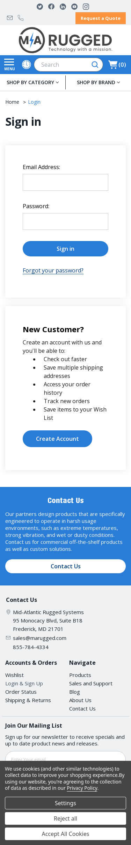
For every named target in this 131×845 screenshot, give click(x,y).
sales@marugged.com (10, 18)
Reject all (65, 818)
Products (80, 674)
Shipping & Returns (28, 700)
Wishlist (14, 674)
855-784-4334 (20, 18)
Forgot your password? (53, 270)
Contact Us (66, 566)
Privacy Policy (82, 788)
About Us (80, 700)
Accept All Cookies (65, 834)
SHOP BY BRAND (96, 82)
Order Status (21, 691)
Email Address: (41, 167)
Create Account (57, 439)
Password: (36, 206)
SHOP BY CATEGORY (30, 82)
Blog (74, 691)
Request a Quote (101, 18)
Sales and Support (90, 683)
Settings (65, 803)
